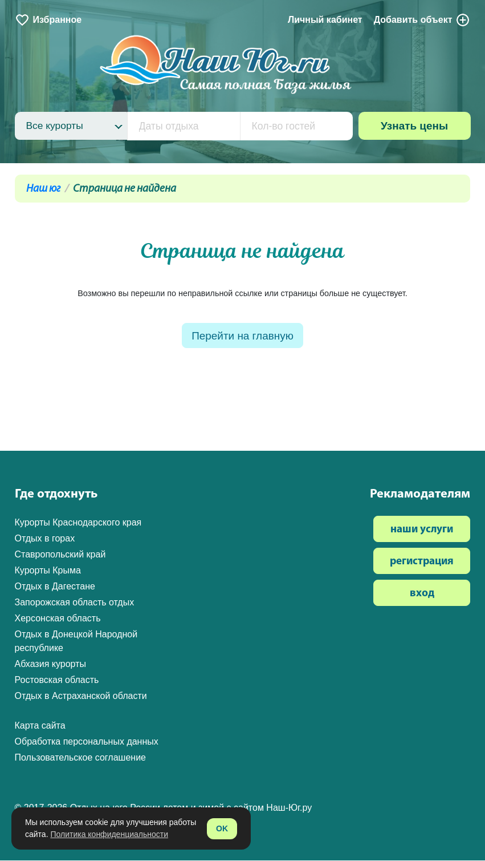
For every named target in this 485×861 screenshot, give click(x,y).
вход (422, 593)
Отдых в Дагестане (55, 586)
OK (222, 828)
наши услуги (421, 529)
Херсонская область (58, 618)
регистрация (422, 561)
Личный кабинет (325, 20)
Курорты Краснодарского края (78, 522)
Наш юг (43, 189)
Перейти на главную (242, 336)
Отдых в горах (45, 538)
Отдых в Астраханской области (81, 696)
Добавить (422, 20)
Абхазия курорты (50, 664)
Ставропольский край (60, 554)
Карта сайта (40, 725)
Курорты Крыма (48, 570)
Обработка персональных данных (86, 741)
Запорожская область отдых (75, 602)
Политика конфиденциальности (109, 834)
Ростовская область (57, 680)
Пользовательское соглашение (80, 757)
